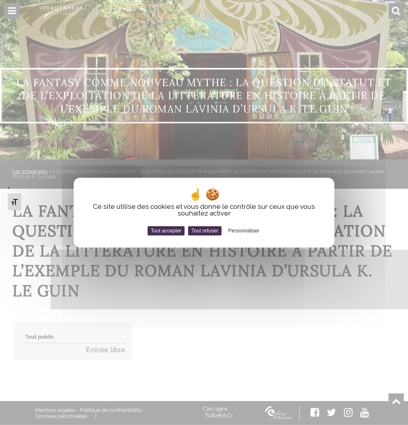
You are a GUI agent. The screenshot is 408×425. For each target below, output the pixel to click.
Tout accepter (166, 230)
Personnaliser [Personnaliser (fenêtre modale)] (243, 230)
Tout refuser (204, 230)
